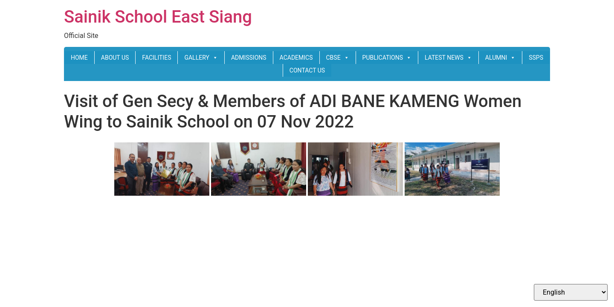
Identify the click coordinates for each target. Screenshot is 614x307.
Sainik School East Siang (158, 17)
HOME (79, 57)
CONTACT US (307, 70)
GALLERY (200, 57)
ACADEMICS (296, 57)
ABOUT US (115, 57)
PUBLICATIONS (386, 57)
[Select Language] (571, 292)
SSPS (536, 57)
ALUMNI (500, 57)
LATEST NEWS (448, 57)
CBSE (337, 57)
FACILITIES (156, 57)
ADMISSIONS (248, 57)
